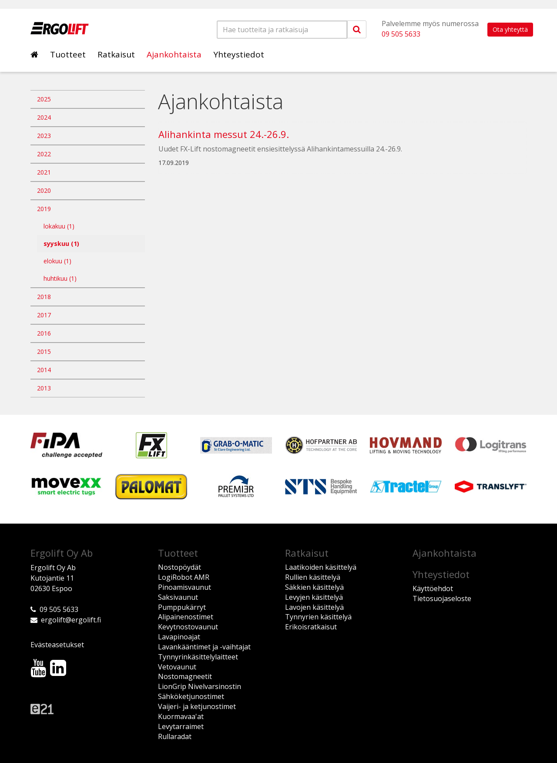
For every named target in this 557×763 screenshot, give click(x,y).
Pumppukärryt (182, 607)
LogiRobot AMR (183, 577)
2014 (44, 370)
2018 (44, 296)
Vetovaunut (177, 667)
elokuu (57, 261)
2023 (44, 135)
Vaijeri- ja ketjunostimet (197, 706)
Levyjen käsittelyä (314, 597)
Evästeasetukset (57, 644)
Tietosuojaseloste (442, 598)
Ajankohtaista (174, 54)
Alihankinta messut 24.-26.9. (223, 134)
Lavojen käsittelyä (314, 607)
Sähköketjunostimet (191, 696)
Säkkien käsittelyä (314, 587)
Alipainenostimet (185, 617)
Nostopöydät (179, 567)
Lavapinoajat (179, 637)
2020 (44, 190)
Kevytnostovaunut (188, 627)
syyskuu (61, 243)
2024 (44, 117)
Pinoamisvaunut (184, 587)
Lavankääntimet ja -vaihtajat (204, 647)
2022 (44, 154)
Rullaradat (174, 736)
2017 (44, 315)
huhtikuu (60, 278)
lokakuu (59, 226)
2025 (44, 99)
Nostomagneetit (185, 676)
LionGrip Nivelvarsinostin (199, 686)
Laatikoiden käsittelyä (320, 567)
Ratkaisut (116, 54)
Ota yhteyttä (510, 29)
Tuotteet (68, 54)
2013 (44, 388)
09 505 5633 (401, 34)
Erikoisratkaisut (311, 627)
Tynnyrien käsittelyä (318, 617)
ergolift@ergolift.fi (71, 620)
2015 (44, 351)
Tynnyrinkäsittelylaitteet (198, 657)
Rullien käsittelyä (312, 577)
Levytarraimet (181, 726)
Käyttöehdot (433, 588)
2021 (44, 172)
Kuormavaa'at (181, 716)
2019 (44, 209)
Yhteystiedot (238, 54)
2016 (44, 333)
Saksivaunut (178, 597)
